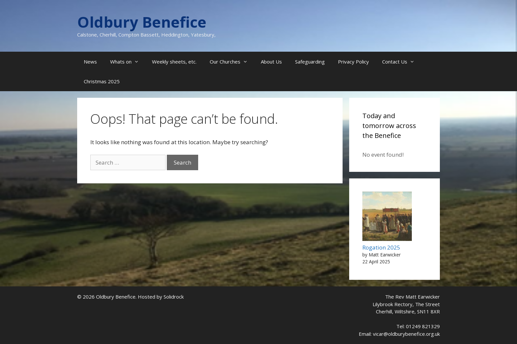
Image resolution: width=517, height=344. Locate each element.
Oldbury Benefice (141, 22)
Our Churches (232, 61)
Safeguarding (310, 61)
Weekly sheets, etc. (174, 61)
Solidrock (174, 296)
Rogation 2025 (381, 247)
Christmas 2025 (102, 81)
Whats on (127, 61)
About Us (271, 61)
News (90, 61)
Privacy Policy (353, 61)
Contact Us (401, 61)
